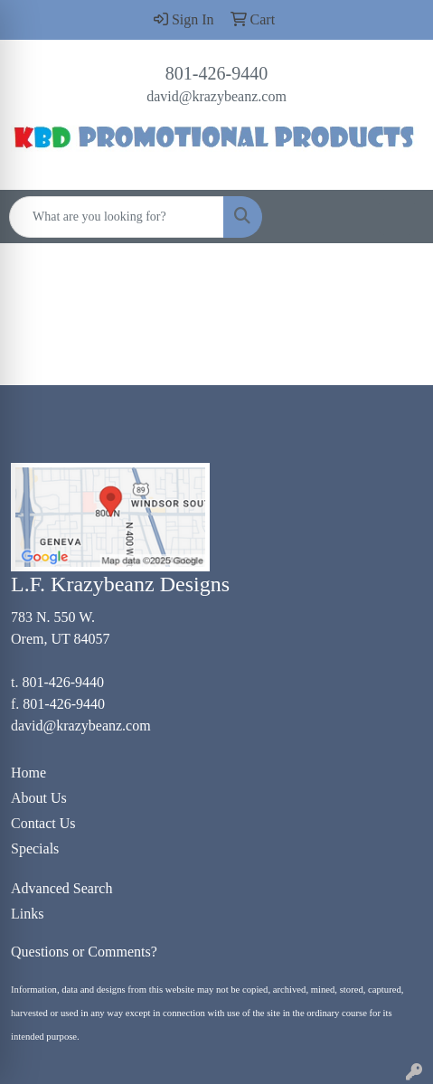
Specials (35, 848)
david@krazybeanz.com (216, 96)
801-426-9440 (216, 73)
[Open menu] (397, 217)
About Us (39, 798)
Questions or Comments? (84, 951)
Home (28, 772)
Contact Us (43, 823)
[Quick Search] (116, 217)
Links (27, 913)
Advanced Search (61, 888)
